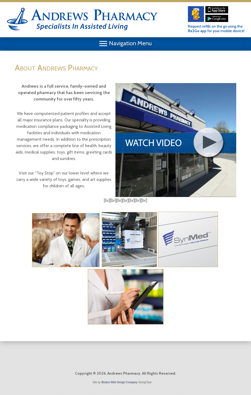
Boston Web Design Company (119, 382)
